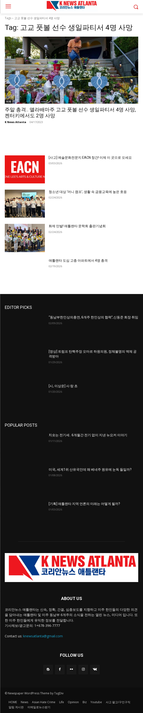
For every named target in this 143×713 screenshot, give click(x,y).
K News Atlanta (15, 122)
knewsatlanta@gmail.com (43, 636)
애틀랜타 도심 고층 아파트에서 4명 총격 (78, 260)
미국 (8, 101)
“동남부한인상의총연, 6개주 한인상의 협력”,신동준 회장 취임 (93, 317)
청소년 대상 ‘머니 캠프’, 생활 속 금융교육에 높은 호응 (88, 192)
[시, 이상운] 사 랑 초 (63, 386)
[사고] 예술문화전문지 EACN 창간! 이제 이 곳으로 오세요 (90, 157)
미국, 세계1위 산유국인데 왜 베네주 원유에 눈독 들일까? (90, 469)
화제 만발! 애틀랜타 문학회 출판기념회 (77, 226)
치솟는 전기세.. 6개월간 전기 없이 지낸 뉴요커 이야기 (88, 435)
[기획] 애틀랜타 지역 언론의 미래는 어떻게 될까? (84, 504)
